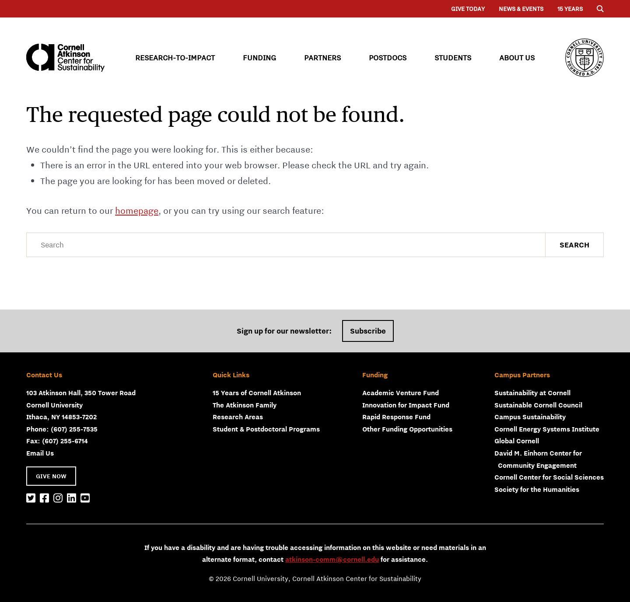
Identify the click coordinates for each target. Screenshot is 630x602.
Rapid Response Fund (396, 416)
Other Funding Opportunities (407, 429)
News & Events (521, 9)
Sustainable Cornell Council (538, 404)
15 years (570, 9)
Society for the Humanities (536, 489)
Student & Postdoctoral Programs (266, 429)
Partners (322, 58)
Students (452, 58)
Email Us (40, 453)
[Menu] (600, 8)
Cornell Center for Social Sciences (549, 477)
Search (574, 245)
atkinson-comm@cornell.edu (332, 559)
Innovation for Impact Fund (405, 404)
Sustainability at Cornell (532, 392)
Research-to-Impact (175, 58)
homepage (136, 210)
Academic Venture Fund (400, 392)
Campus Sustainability (530, 416)
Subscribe (368, 331)
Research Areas (238, 416)
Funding (259, 58)
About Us (517, 58)
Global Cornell (516, 440)
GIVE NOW (51, 476)
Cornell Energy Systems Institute (546, 429)
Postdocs (387, 58)
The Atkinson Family (244, 404)
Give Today (468, 9)
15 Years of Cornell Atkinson (257, 392)
